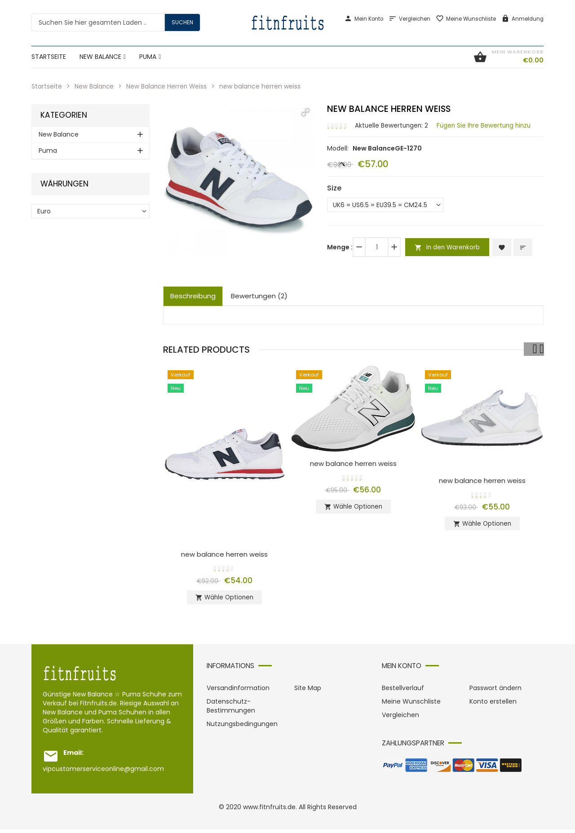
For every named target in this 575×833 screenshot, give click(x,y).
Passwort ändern (495, 691)
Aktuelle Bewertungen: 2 (392, 124)
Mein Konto (363, 18)
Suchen (182, 22)
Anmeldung (522, 18)
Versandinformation (238, 691)
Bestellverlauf (403, 691)
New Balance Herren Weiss (168, 86)
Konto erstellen (493, 704)
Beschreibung (193, 296)
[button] (305, 112)
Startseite (46, 86)
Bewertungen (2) (259, 296)
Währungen (64, 184)
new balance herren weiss (224, 553)
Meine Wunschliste (466, 18)
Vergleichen (409, 18)
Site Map (307, 691)
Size (334, 188)
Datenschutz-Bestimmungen (231, 709)
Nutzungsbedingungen (242, 727)
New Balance (95, 86)
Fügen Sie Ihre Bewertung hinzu (487, 124)
